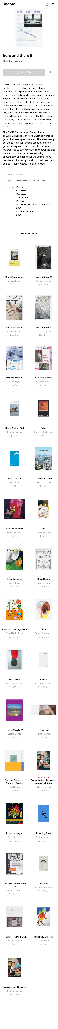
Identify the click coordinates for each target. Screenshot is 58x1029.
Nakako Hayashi (12, 60)
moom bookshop (9, 4)
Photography (23, 180)
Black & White (39, 180)
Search (40, 4)
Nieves (19, 174)
